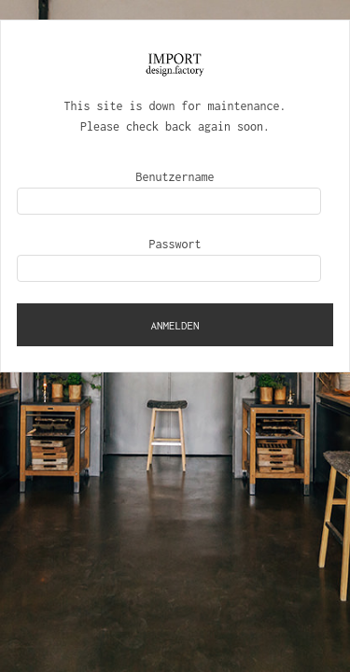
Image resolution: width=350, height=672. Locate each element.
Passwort (175, 244)
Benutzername (175, 177)
